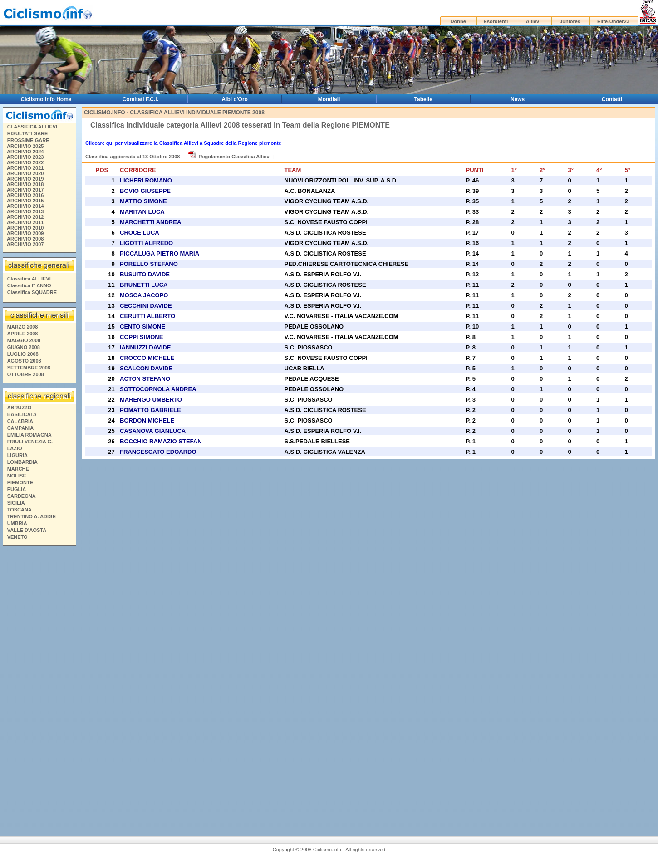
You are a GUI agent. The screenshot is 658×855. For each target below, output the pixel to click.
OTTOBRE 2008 (25, 374)
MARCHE (18, 469)
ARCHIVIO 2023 (25, 157)
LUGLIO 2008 (23, 354)
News (518, 99)
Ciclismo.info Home (46, 99)
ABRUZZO (19, 407)
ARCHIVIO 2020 (25, 173)
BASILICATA (22, 414)
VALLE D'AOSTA (27, 530)
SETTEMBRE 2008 (28, 367)
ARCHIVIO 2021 (25, 168)
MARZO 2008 (22, 326)
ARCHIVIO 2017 (25, 189)
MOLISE (16, 475)
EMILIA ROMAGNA (29, 434)
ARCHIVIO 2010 (25, 228)
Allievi (533, 21)
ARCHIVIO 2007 (25, 244)
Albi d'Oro (234, 99)
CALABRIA (20, 421)
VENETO (17, 537)
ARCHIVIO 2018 (25, 184)
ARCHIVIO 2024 (25, 151)
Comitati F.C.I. (140, 99)
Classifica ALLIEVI (29, 278)
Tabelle (423, 99)
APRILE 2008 (22, 333)
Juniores (570, 21)
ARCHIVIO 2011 (25, 222)
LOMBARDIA (22, 462)
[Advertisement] (39, 687)
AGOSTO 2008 (24, 361)
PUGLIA (16, 489)
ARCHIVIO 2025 (25, 146)
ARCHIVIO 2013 (25, 211)
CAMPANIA (20, 428)
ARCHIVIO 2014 (25, 206)
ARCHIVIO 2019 (25, 179)
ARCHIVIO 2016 (25, 195)
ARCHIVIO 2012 (25, 217)
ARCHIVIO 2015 (25, 200)
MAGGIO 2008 (23, 340)
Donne (458, 21)
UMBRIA (17, 523)
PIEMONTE (20, 482)
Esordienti (496, 21)
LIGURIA (17, 455)
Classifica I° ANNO (29, 285)
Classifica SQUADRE (32, 292)
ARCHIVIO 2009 (25, 233)
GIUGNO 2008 (23, 347)
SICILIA (16, 503)
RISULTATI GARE (27, 133)
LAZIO (14, 448)
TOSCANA (19, 509)
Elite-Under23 (613, 21)
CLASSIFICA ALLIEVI (32, 126)
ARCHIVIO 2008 (25, 238)
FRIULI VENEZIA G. (30, 441)
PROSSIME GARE (28, 140)
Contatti (612, 99)
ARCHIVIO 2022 (25, 162)
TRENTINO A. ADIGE (31, 516)
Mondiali (329, 99)
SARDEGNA (21, 496)
